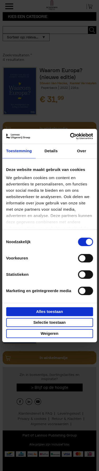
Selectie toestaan (49, 322)
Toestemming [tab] (19, 151)
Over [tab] (81, 151)
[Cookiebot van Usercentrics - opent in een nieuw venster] (70, 136)
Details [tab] (51, 151)
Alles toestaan (49, 311)
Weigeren (49, 333)
